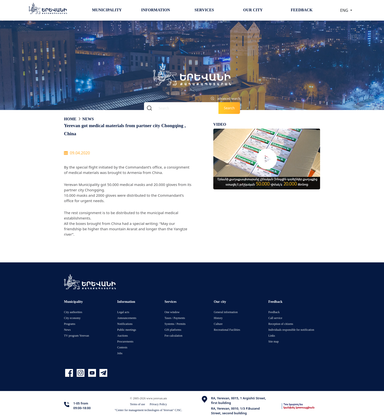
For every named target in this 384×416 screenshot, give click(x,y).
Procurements (125, 341)
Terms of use (137, 404)
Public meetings (126, 330)
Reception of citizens (280, 324)
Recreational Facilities (227, 330)
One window (172, 312)
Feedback (301, 9)
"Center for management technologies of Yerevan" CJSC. (148, 410)
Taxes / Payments (175, 318)
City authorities (73, 312)
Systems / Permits (175, 324)
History (218, 318)
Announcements (126, 318)
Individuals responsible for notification (291, 330)
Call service (275, 318)
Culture (218, 324)
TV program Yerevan (76, 335)
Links (271, 335)
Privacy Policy (158, 404)
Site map (273, 341)
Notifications (125, 324)
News (88, 119)
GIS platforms (173, 330)
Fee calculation (173, 335)
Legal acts (123, 312)
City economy (72, 318)
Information (155, 9)
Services (204, 9)
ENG (344, 10)
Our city (253, 9)
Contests (122, 347)
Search (229, 108)
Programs (69, 324)
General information (226, 312)
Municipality (107, 9)
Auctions (122, 335)
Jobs (119, 353)
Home (70, 119)
